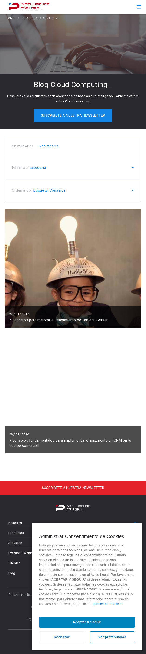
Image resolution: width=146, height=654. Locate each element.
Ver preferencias (112, 637)
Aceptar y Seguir (87, 622)
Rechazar (62, 637)
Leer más (73, 268)
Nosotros (15, 523)
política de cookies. (108, 604)
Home (10, 18)
